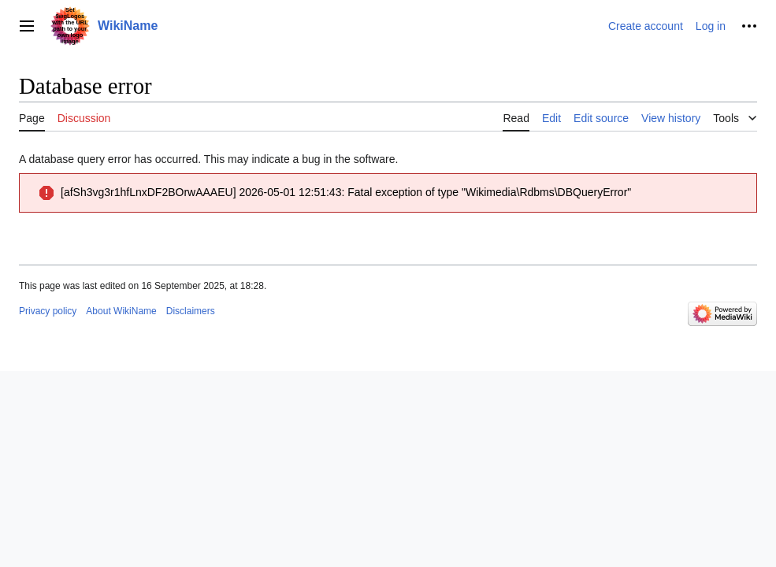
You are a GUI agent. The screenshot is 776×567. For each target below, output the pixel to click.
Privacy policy (47, 311)
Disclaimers (190, 311)
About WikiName (121, 311)
